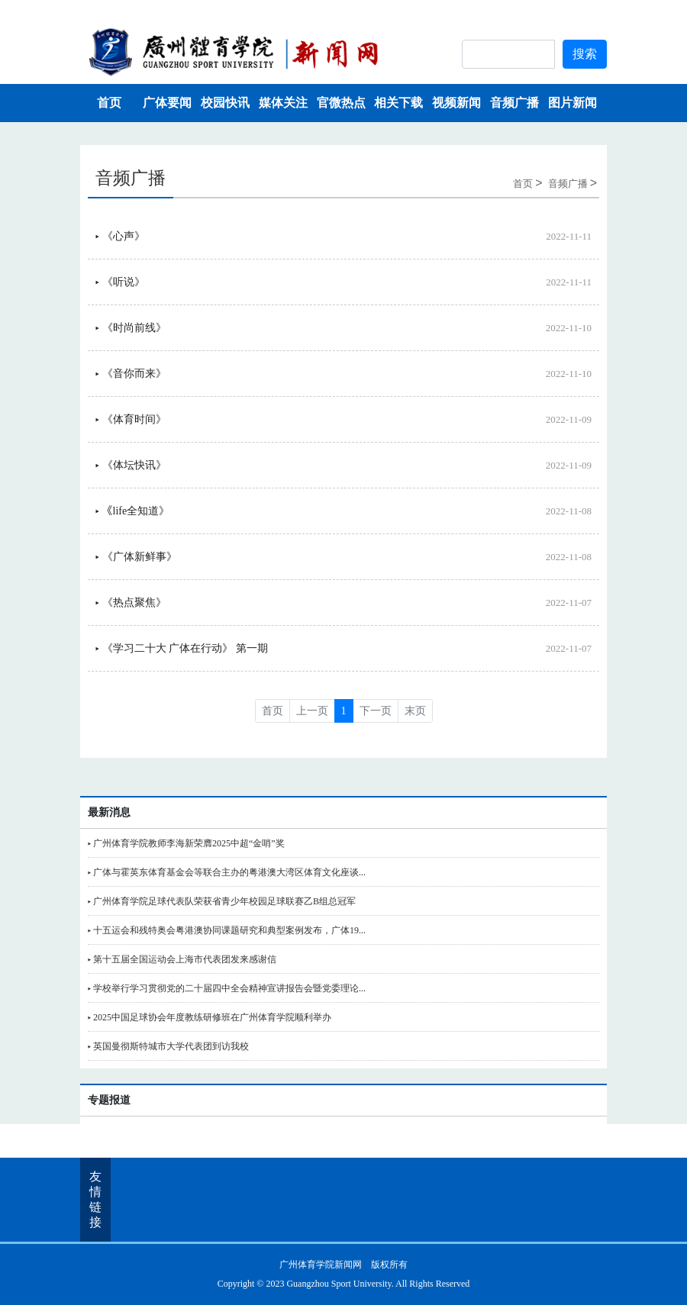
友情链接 (95, 1199)
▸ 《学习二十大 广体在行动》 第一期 (181, 648)
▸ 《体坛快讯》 (130, 465)
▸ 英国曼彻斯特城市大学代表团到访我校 (168, 1046)
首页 (109, 102)
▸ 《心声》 (120, 236)
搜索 (584, 53)
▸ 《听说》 (120, 282)
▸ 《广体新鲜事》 (136, 556)
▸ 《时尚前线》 (130, 328)
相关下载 (398, 102)
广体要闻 (167, 102)
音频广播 (514, 102)
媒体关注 (283, 102)
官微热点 (341, 102)
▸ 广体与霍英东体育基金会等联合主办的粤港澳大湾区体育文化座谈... (227, 872)
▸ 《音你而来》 (130, 373)
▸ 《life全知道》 (132, 511)
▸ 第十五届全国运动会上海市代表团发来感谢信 (182, 959)
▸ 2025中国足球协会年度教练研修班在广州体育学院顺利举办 (209, 1017)
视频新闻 (456, 102)
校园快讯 (225, 102)
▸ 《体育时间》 (130, 419)
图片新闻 (572, 102)
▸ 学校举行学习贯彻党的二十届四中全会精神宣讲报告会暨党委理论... (227, 988)
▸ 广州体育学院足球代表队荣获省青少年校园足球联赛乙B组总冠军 (222, 901)
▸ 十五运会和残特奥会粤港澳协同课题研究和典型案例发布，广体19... (227, 930)
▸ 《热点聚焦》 (130, 602)
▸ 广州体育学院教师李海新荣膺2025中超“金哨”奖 (186, 843)
